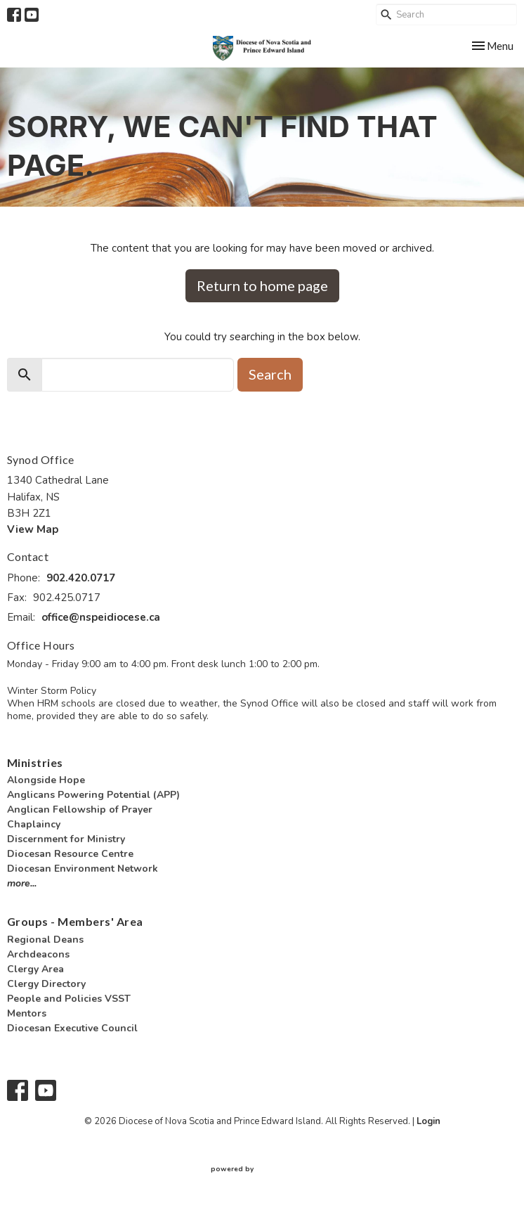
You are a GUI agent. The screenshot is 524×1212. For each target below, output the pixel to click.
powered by (262, 1169)
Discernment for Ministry (66, 839)
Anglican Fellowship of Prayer (79, 809)
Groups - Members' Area (75, 921)
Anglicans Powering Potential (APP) (93, 794)
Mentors (26, 1013)
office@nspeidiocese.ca (100, 617)
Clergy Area (35, 969)
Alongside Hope (46, 780)
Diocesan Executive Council (72, 1028)
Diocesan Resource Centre (70, 853)
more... (22, 883)
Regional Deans (45, 939)
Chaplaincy (33, 824)
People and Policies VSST (69, 998)
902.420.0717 (80, 578)
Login (428, 1121)
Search (270, 374)
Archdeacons (38, 954)
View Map (32, 529)
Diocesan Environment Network (82, 868)
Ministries (35, 762)
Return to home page (262, 285)
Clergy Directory (46, 984)
